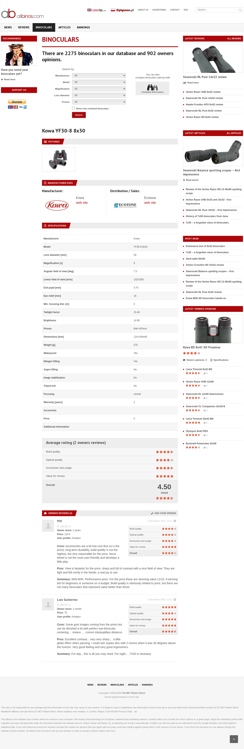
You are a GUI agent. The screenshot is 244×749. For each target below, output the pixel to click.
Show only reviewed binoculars (92, 108)
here (32, 731)
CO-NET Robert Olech (133, 693)
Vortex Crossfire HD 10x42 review (205, 265)
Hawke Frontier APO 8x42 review (204, 104)
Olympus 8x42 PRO (197, 431)
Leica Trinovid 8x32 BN (199, 369)
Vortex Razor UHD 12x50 (200, 381)
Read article (190, 180)
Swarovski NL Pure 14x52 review (205, 77)
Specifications (219, 360)
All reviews (234, 39)
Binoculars (44, 27)
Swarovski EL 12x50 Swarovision (205, 394)
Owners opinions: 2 (195, 360)
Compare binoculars (152, 88)
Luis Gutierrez (67, 600)
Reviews (23, 27)
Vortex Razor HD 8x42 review (202, 117)
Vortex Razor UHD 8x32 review (203, 92)
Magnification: (62, 89)
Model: (66, 82)
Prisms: (66, 102)
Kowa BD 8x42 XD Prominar (201, 347)
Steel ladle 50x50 (195, 258)
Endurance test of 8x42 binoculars (205, 246)
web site (82, 202)
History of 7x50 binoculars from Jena (207, 216)
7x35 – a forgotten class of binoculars (207, 222)
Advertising (159, 10)
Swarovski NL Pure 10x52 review (204, 98)
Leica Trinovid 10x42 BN (199, 418)
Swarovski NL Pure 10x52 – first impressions (211, 210)
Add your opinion (163, 513)
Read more (8, 80)
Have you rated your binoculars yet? (14, 72)
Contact (175, 10)
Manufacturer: (62, 75)
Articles (64, 27)
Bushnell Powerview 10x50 (201, 443)
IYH (59, 521)
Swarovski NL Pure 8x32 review (204, 110)
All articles (234, 133)
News (8, 27)
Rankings (83, 27)
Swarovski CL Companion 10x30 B (205, 406)
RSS (186, 10)
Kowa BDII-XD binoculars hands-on (206, 298)
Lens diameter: (62, 95)
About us (143, 10)
